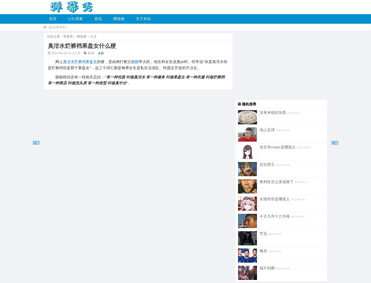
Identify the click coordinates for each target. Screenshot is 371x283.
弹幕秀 (68, 36)
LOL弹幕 (75, 19)
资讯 (98, 19)
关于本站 (143, 19)
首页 (53, 19)
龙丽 (101, 53)
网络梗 (118, 19)
